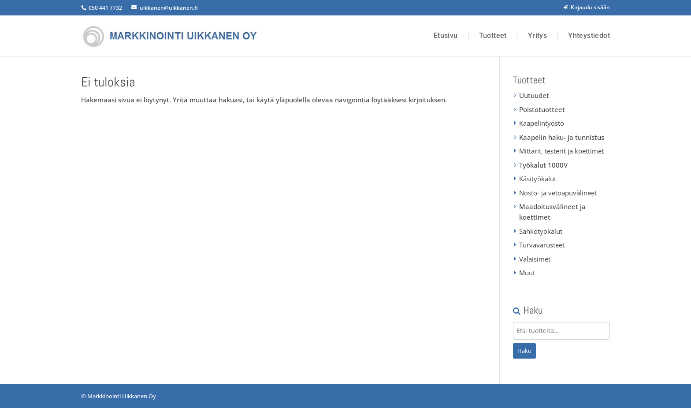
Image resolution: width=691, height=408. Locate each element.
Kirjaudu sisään (587, 7)
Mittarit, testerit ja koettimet (561, 150)
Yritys (537, 36)
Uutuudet (534, 95)
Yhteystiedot (589, 36)
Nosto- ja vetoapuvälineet (558, 192)
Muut (527, 272)
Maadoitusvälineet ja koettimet (552, 211)
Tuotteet (493, 36)
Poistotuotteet (542, 109)
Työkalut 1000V (543, 165)
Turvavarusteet (542, 244)
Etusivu (446, 36)
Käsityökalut (537, 178)
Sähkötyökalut (540, 231)
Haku (524, 351)
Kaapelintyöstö (541, 123)
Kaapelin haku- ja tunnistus (561, 137)
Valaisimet (534, 259)
